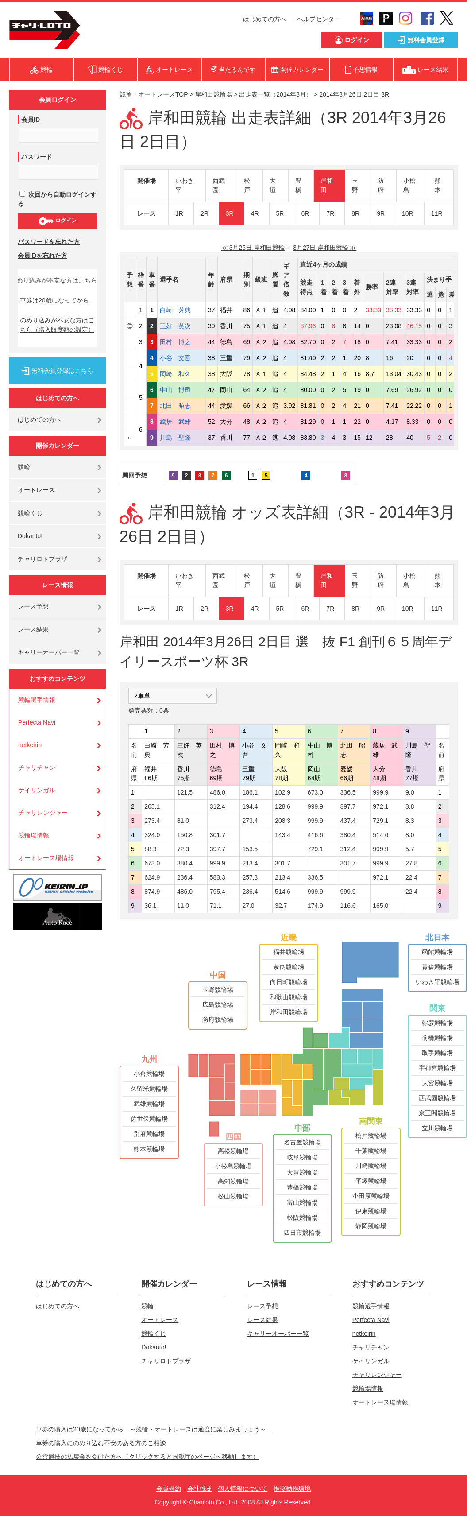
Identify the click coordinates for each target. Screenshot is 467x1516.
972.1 (380, 806)
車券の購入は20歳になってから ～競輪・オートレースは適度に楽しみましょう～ (154, 1429)
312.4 (217, 806)
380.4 (348, 834)
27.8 (411, 863)
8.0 (409, 834)
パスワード (36, 156)
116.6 (348, 905)
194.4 (250, 806)
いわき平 (184, 185)
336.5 (348, 792)
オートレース (36, 489)
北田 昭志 (181, 405)
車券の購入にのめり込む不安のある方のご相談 (101, 1442)
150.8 (185, 834)
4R (255, 213)
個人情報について (242, 1488)
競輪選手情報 (36, 699)
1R (179, 213)
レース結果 (33, 629)
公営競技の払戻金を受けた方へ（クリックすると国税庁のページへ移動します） (147, 1456)
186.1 (250, 792)
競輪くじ (30, 512)
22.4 (411, 877)
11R (437, 213)
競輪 (24, 466)
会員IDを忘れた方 (42, 255)
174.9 (315, 905)
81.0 (183, 820)
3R (230, 213)
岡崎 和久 (181, 373)
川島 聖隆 (181, 437)
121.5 (185, 792)
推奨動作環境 (292, 1488)
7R (330, 213)
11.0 (183, 905)
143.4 (282, 834)
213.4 (250, 863)
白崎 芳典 (181, 310)
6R (305, 213)
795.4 (217, 891)
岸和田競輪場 (213, 94)
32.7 (281, 905)
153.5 (250, 849)
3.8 (409, 806)
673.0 (315, 792)
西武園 (218, 185)
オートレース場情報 (46, 857)
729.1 (380, 820)
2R (204, 213)
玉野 (355, 185)
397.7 (348, 806)
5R (280, 213)
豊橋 (298, 185)
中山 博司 (181, 389)
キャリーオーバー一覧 (49, 652)
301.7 (217, 834)
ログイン (57, 221)
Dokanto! (30, 535)
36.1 (150, 905)
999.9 (380, 792)
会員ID (30, 119)
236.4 (185, 877)
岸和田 (326, 185)
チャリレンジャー (43, 812)
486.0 (217, 792)
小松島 (409, 185)
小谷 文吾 (181, 357)
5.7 (409, 849)
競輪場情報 (33, 835)
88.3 (150, 849)
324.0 (152, 834)
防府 (381, 185)
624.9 (152, 877)
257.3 (250, 877)
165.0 (380, 905)
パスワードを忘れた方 (49, 241)
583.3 (217, 877)
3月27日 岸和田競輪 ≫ (324, 247)
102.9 (282, 792)
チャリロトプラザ (42, 558)
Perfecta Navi (36, 722)
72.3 (183, 849)
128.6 (282, 806)
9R (381, 213)
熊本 (438, 185)
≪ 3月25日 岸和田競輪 (253, 247)
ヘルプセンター (318, 19)
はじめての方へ (264, 19)
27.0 (248, 905)
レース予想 (33, 606)
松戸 (247, 185)
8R (355, 213)
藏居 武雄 (181, 421)
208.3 (282, 820)
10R (407, 213)
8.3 (409, 820)
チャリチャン (36, 767)
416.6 (315, 834)
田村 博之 (181, 341)
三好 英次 (181, 326)
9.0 (409, 792)
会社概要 (199, 1488)
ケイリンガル (36, 790)
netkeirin (30, 744)
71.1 (216, 905)
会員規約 (168, 1488)
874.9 (152, 891)
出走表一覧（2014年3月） (275, 94)
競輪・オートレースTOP (154, 94)
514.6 (380, 834)
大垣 (273, 185)
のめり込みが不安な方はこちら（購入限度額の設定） (57, 325)
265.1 (152, 806)
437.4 (348, 820)
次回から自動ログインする (57, 199)
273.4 (152, 820)
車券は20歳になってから (54, 300)
